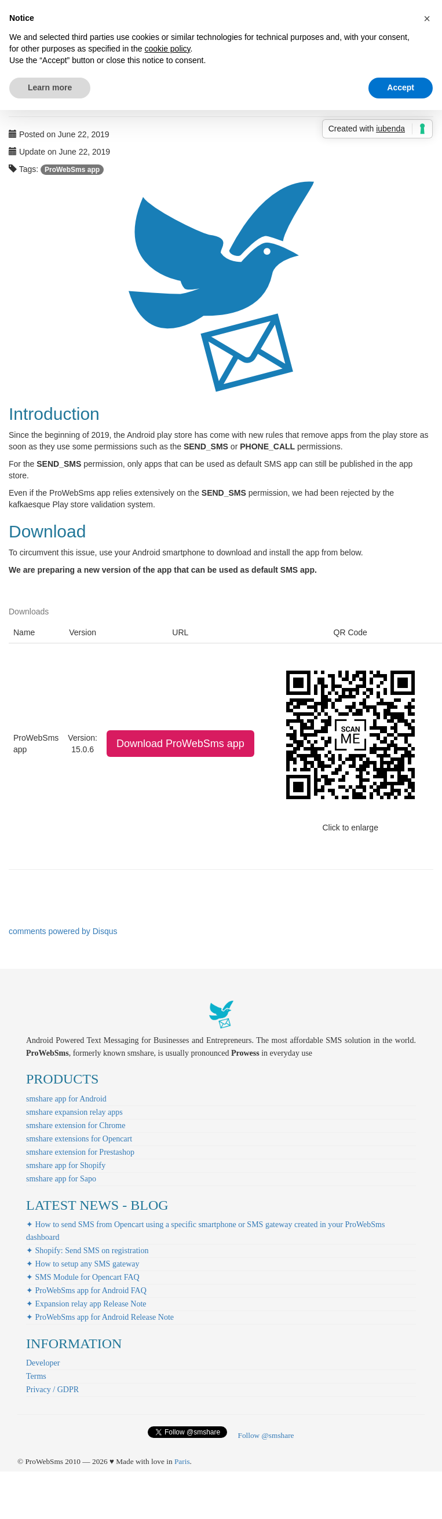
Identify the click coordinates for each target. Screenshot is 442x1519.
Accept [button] (400, 87)
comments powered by (63, 931)
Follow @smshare (266, 1435)
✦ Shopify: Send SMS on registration (87, 1250)
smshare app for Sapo (61, 1178)
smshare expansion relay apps (74, 1112)
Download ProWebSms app (180, 743)
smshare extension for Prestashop (80, 1152)
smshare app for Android (66, 1099)
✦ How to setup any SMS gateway (83, 1264)
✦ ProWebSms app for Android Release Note (100, 1317)
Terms (36, 1376)
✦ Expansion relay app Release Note (86, 1304)
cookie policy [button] (167, 48)
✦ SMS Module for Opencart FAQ (83, 1277)
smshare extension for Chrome (75, 1125)
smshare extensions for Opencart (79, 1138)
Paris (182, 1461)
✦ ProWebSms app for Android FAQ (86, 1290)
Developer (43, 1363)
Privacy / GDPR (52, 1389)
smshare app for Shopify (65, 1165)
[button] (427, 18)
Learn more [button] (50, 87)
